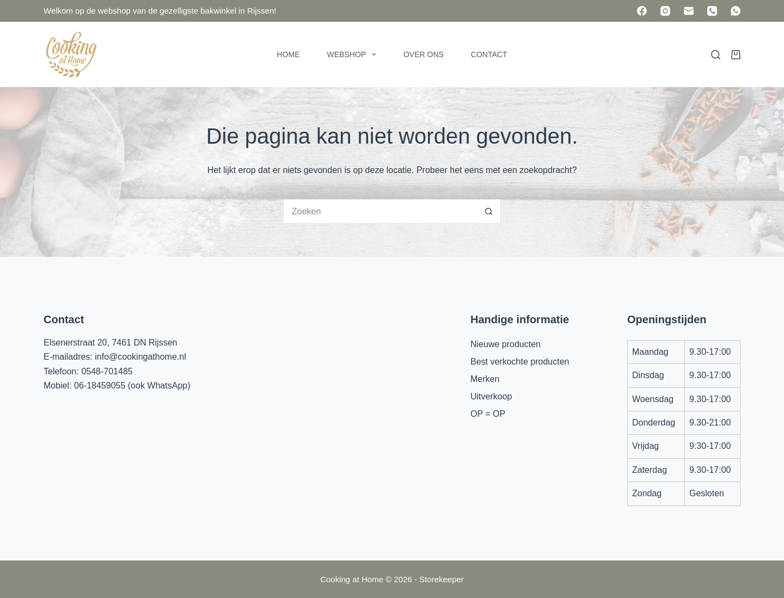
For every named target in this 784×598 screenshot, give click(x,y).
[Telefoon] (712, 11)
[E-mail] (689, 11)
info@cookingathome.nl (140, 356)
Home (288, 54)
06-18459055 (99, 385)
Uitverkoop (491, 396)
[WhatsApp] (735, 11)
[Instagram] (665, 11)
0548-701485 (106, 371)
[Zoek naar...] (379, 211)
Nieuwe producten (505, 344)
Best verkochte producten (519, 361)
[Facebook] (642, 11)
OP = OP (487, 413)
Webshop (354, 54)
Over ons (423, 54)
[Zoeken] (715, 54)
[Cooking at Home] (71, 54)
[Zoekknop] (488, 211)
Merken (484, 379)
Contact (489, 54)
